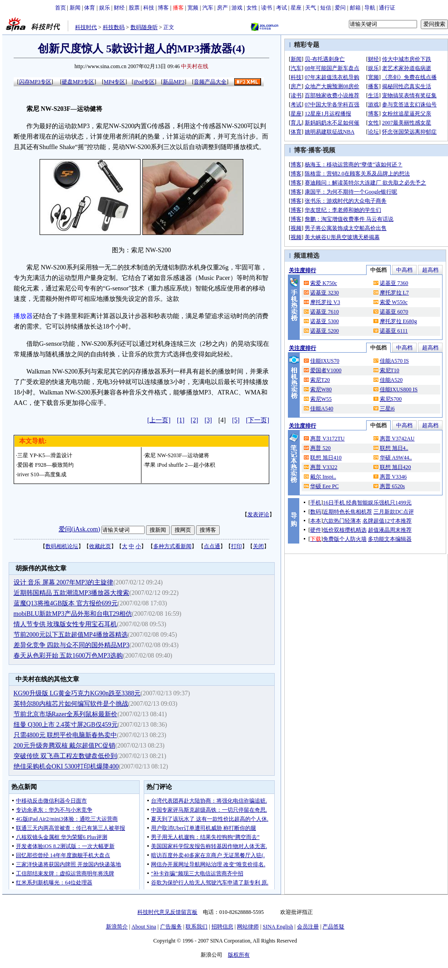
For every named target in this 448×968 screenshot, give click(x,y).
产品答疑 (333, 926)
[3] (208, 420)
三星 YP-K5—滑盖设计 (44, 455)
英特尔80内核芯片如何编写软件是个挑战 (71, 703)
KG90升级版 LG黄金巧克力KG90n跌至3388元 (77, 693)
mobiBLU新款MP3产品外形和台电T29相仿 (73, 613)
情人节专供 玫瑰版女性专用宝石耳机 (65, 624)
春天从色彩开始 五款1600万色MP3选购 (68, 655)
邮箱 (355, 8)
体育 (89, 8)
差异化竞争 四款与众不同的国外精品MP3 (72, 645)
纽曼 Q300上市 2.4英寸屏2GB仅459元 (66, 724)
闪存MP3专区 (35, 82)
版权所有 (239, 955)
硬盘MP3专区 (78, 82)
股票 (134, 8)
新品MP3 (173, 82)
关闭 (258, 546)
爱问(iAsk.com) (79, 529)
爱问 (340, 8)
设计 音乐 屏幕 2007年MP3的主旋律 (64, 582)
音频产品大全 (210, 82)
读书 (266, 8)
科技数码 (114, 27)
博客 (163, 8)
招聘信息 (222, 926)
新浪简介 (117, 926)
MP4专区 (114, 82)
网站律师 (248, 926)
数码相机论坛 (61, 546)
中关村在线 (194, 66)
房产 (222, 8)
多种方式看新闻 (172, 546)
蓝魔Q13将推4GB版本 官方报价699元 (66, 603)
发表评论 (258, 514)
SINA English (277, 926)
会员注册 (308, 926)
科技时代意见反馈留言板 (167, 912)
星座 (296, 8)
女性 (252, 8)
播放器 (23, 316)
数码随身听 (144, 27)
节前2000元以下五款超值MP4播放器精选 (71, 634)
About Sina (143, 926)
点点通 (212, 546)
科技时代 (86, 27)
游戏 (237, 8)
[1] (180, 420)
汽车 (207, 8)
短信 (325, 8)
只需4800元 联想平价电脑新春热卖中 (65, 735)
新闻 (75, 8)
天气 (310, 8)
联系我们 (196, 926)
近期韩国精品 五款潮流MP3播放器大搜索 (72, 592)
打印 (236, 546)
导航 (369, 8)
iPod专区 (144, 82)
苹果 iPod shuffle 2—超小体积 (180, 465)
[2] (194, 420)
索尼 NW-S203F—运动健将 (177, 455)
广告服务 (171, 926)
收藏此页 (100, 546)
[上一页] (159, 420)
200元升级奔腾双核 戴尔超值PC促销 (65, 745)
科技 (148, 8)
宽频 (192, 8)
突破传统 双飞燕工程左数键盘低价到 (65, 756)
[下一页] (257, 420)
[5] (235, 420)
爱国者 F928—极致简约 (45, 465)
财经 (119, 8)
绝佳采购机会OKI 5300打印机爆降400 (66, 766)
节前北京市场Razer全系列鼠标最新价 (66, 714)
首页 (60, 8)
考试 (281, 8)
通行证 (387, 8)
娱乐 (104, 8)
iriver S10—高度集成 (41, 474)
